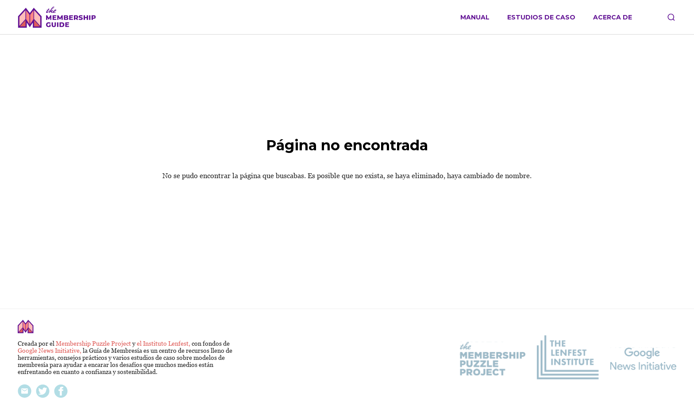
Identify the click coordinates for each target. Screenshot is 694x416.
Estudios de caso (541, 17)
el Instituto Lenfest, (164, 343)
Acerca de (612, 17)
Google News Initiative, (50, 350)
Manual (475, 17)
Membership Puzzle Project (94, 343)
